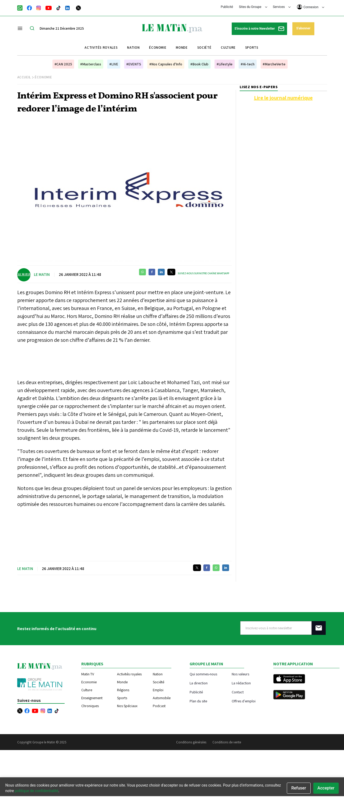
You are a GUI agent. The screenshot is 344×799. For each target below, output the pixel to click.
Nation (133, 47)
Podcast (159, 705)
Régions (123, 690)
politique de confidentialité (36, 791)
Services (282, 7)
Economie (89, 682)
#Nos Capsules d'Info (165, 64)
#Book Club (199, 64)
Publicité (227, 7)
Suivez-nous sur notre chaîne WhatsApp (203, 273)
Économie (157, 47)
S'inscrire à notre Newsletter (259, 28)
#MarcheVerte (274, 64)
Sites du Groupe (253, 7)
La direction (199, 683)
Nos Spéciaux (127, 705)
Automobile (162, 697)
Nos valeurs (240, 674)
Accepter (326, 788)
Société (204, 47)
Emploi (158, 690)
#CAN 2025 (63, 64)
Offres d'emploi (244, 701)
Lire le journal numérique (283, 97)
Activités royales (101, 47)
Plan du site (198, 701)
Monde (181, 47)
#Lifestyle (225, 64)
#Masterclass (90, 64)
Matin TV (87, 674)
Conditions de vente (226, 742)
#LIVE (113, 64)
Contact (238, 692)
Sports (251, 47)
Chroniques (90, 705)
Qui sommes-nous (203, 674)
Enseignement (91, 697)
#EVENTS (133, 64)
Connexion (310, 7)
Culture (228, 47)
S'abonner (303, 28)
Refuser (298, 788)
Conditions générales (191, 742)
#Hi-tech (247, 64)
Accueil (24, 77)
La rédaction (241, 683)
